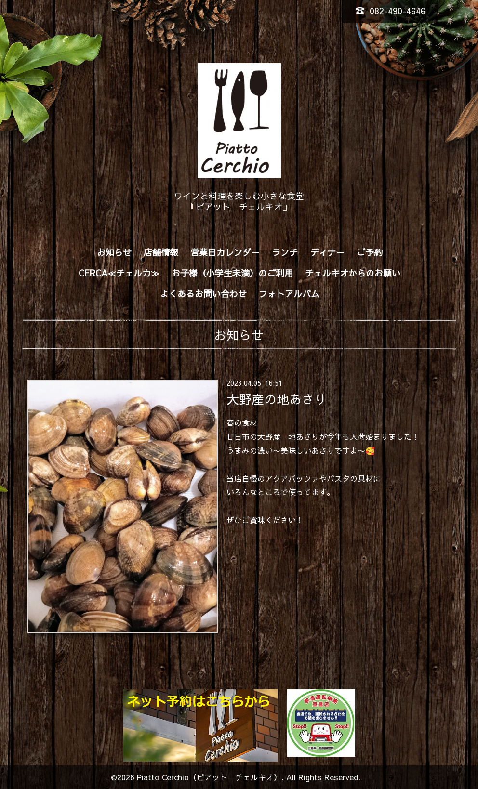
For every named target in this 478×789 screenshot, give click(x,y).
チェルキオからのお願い (352, 273)
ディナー (327, 252)
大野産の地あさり (276, 398)
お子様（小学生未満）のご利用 (232, 273)
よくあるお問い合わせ (203, 294)
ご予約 (370, 252)
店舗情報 (161, 252)
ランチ (285, 252)
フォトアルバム (289, 294)
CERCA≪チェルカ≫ (119, 273)
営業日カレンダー (225, 252)
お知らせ (114, 252)
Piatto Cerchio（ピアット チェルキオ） (209, 777)
